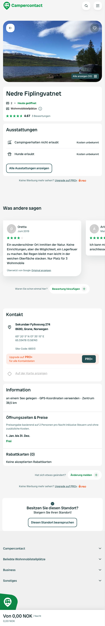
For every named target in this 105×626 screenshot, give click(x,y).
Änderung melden (85, 475)
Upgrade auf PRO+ (66, 180)
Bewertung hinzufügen (69, 289)
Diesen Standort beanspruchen (52, 522)
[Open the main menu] (98, 6)
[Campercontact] (23, 5)
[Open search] (86, 6)
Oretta (22, 227)
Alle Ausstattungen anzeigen (29, 168)
